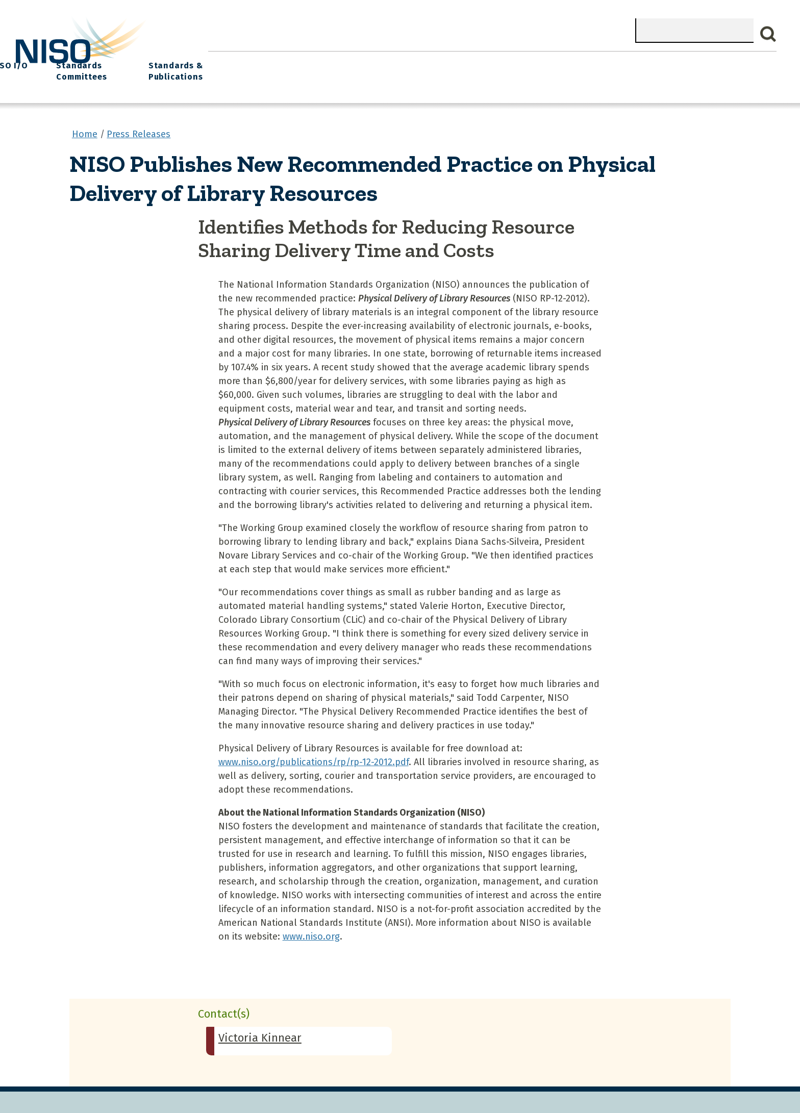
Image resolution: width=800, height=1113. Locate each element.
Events (473, 61)
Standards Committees (596, 67)
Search (768, 34)
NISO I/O (529, 61)
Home (231, 61)
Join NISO (360, 61)
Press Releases (138, 127)
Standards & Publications (707, 67)
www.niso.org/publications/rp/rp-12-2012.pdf (313, 755)
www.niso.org (311, 929)
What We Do (291, 61)
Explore (420, 61)
